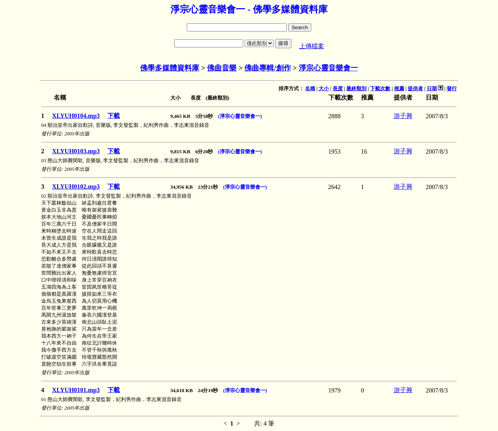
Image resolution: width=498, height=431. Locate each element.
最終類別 (356, 88)
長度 (338, 88)
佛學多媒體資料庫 (169, 68)
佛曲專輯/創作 (267, 68)
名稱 (310, 88)
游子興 (403, 115)
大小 (324, 88)
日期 (432, 88)
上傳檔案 (311, 46)
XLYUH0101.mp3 (76, 390)
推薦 (399, 88)
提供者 (415, 88)
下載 (113, 115)
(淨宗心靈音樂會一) (240, 116)
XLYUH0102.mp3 (76, 186)
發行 (452, 88)
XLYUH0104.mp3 (76, 115)
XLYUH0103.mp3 (76, 151)
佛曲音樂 (222, 68)
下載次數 (380, 88)
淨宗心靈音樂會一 (328, 68)
